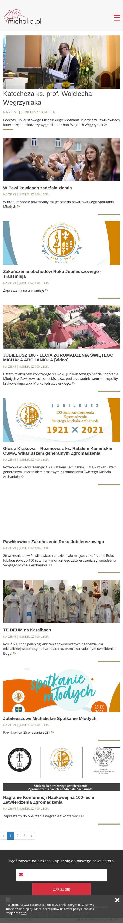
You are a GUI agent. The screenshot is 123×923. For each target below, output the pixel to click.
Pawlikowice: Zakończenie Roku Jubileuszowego (53, 541)
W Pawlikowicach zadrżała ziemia (37, 187)
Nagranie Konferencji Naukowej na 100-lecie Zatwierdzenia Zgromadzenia (48, 799)
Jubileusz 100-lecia (38, 112)
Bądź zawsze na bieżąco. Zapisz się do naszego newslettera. (62, 861)
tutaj (24, 913)
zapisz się (61, 889)
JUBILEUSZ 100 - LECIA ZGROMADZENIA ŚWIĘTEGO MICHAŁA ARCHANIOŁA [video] (58, 357)
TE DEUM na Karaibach (27, 629)
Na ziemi (10, 112)
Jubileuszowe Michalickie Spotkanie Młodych (50, 718)
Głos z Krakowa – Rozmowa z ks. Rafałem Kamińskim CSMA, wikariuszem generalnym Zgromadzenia (58, 450)
